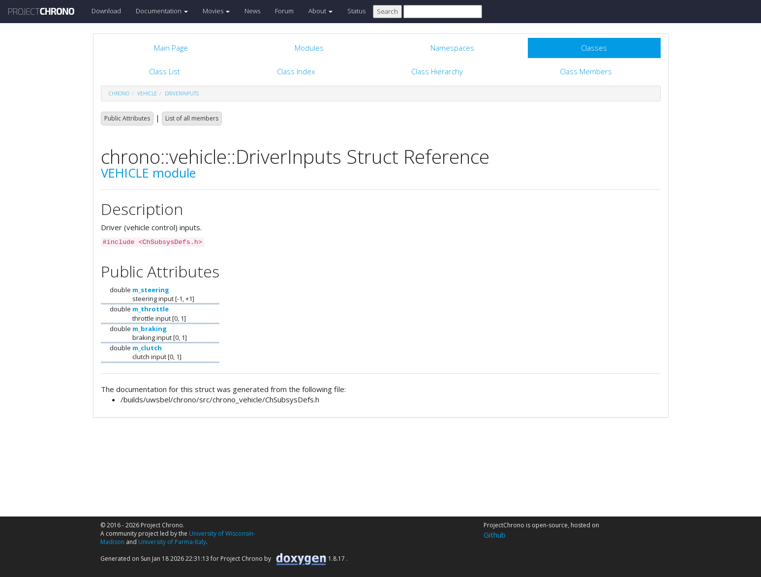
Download (106, 10)
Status (356, 10)
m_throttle (150, 308)
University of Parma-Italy (172, 542)
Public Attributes (127, 118)
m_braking (149, 328)
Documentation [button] (162, 10)
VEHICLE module (148, 172)
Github (495, 535)
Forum (284, 10)
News (252, 10)
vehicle (147, 93)
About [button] (320, 10)
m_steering (150, 289)
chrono (119, 93)
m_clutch (147, 347)
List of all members (191, 118)
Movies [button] (216, 10)
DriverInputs (182, 93)
